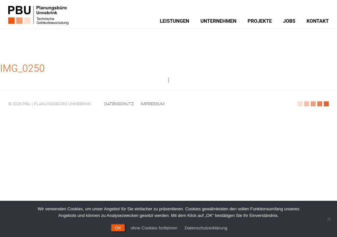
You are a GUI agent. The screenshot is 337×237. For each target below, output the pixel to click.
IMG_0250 (22, 68)
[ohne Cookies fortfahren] (328, 219)
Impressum (153, 103)
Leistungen (174, 21)
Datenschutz (119, 103)
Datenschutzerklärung (206, 227)
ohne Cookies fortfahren (154, 227)
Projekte (259, 21)
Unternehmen (218, 21)
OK (118, 227)
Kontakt (318, 21)
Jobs (289, 21)
